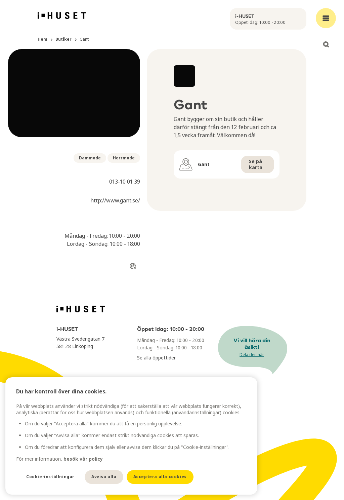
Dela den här (252, 354)
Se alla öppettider (156, 357)
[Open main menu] (326, 18)
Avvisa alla (104, 476)
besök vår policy (83, 459)
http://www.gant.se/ (115, 200)
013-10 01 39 (124, 181)
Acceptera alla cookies (160, 476)
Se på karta (255, 164)
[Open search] (326, 44)
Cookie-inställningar (50, 476)
